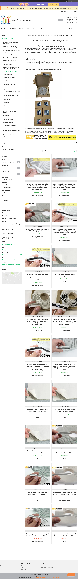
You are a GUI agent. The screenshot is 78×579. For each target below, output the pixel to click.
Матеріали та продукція (15, 28)
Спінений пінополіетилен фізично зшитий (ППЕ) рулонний (11, 68)
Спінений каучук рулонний (9, 60)
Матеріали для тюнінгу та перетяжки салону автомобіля (10, 47)
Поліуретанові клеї (8, 80)
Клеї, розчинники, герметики (45, 35)
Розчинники (7, 99)
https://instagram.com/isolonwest (10, 259)
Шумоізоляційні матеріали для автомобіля (10, 43)
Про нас (4, 140)
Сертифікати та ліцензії (8, 149)
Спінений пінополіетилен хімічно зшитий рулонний (11, 63)
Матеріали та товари (7, 38)
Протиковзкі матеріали (9, 127)
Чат (71, 575)
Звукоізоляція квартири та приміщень (9, 112)
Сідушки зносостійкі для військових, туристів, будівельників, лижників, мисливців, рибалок (9, 120)
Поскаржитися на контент (40, 577)
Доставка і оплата (42, 28)
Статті (3, 152)
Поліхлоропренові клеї (9, 77)
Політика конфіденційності (52, 577)
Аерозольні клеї (8, 74)
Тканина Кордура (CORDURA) (10, 57)
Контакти (62, 28)
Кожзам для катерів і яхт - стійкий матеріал (11, 51)
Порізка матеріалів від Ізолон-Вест (10, 135)
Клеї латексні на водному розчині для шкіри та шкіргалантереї (12, 83)
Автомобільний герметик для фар (12, 107)
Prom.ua (46, 574)
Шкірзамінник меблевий (9, 54)
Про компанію (30, 28)
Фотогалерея (63, 565)
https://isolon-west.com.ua (8, 244)
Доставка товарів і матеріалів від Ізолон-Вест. (11, 131)
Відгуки (53, 28)
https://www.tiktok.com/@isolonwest (11, 264)
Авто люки (6, 115)
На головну (3, 565)
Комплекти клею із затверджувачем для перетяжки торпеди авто (12, 91)
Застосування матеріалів (47, 567)
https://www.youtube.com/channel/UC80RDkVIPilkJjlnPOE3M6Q (17, 254)
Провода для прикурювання (10, 125)
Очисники (6, 102)
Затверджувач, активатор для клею (11, 96)
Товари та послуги (32, 35)
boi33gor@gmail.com (7, 250)
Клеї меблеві (7, 87)
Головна (3, 28)
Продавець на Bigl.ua (39, 576)
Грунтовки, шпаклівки (9, 105)
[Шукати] (60, 20)
